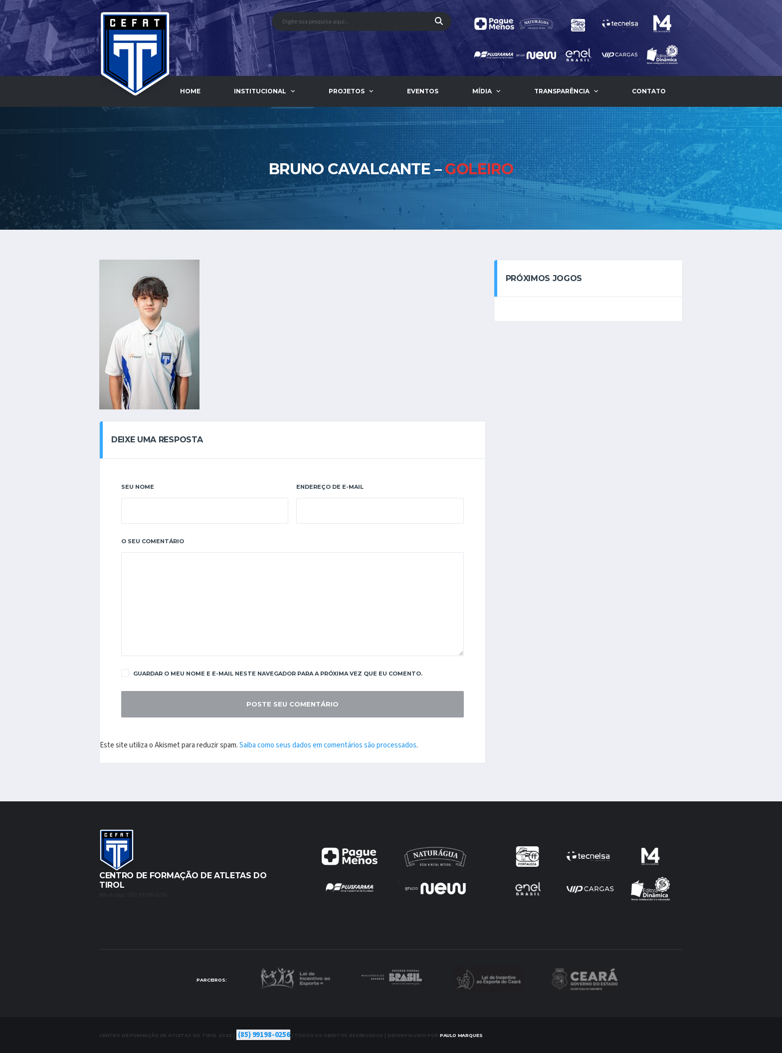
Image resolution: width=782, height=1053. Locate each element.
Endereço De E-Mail (330, 486)
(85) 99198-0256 (264, 1035)
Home (190, 91)
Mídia (482, 91)
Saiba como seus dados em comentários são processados (327, 745)
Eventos (422, 91)
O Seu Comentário (152, 541)
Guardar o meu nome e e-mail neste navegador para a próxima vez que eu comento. (271, 673)
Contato (649, 91)
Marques (461, 1035)
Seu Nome (137, 486)
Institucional (260, 91)
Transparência (561, 91)
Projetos (347, 91)
